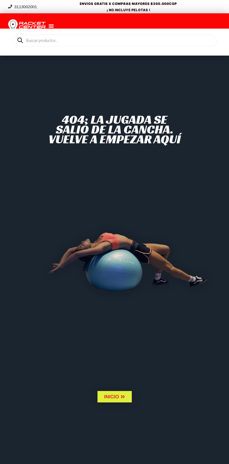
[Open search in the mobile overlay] (114, 31)
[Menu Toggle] (51, 26)
